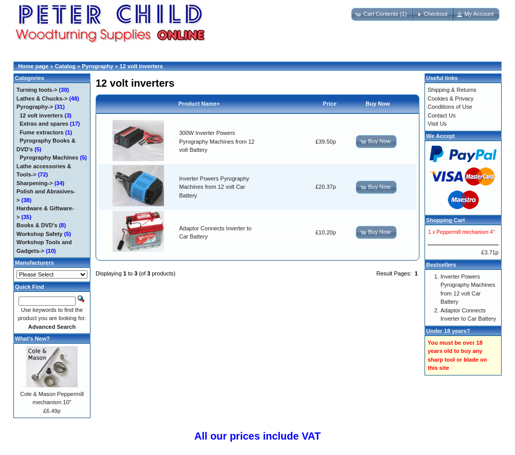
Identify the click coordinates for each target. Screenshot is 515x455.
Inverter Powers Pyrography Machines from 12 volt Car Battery (214, 187)
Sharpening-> (34, 183)
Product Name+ (199, 104)
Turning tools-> (37, 90)
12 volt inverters (141, 66)
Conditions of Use (450, 107)
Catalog (65, 66)
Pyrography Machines (49, 157)
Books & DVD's (37, 225)
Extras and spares (44, 124)
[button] (382, 14)
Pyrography (97, 66)
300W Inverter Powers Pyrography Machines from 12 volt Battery (217, 141)
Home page (33, 66)
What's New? (32, 338)
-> (34, 107)
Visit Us (437, 124)
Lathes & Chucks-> (41, 98)
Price (330, 104)
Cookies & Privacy (450, 98)
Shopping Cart (445, 220)
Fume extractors (42, 132)
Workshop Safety (39, 234)
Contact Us (441, 115)
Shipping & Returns (452, 90)
